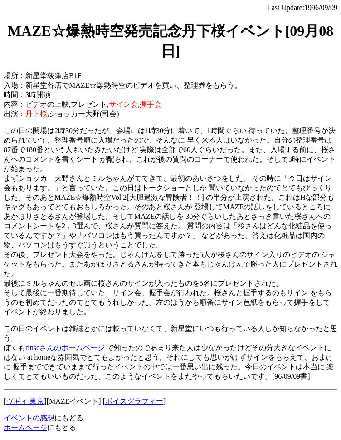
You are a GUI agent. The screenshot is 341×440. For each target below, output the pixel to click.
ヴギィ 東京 (25, 401)
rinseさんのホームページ (65, 347)
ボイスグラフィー (134, 401)
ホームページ (25, 427)
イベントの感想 (29, 418)
